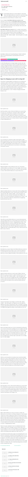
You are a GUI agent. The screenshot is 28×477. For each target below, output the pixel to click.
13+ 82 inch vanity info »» (17, 445)
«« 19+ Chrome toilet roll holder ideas (5, 445)
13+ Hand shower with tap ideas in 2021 (13, 469)
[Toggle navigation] (26, 1)
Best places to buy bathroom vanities (20, 60)
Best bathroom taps (4, 59)
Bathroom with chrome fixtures (12, 59)
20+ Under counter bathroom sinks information (14, 462)
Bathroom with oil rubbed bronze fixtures (7, 60)
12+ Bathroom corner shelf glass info (13, 452)
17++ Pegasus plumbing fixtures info (13, 459)
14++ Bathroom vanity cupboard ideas (13, 455)
